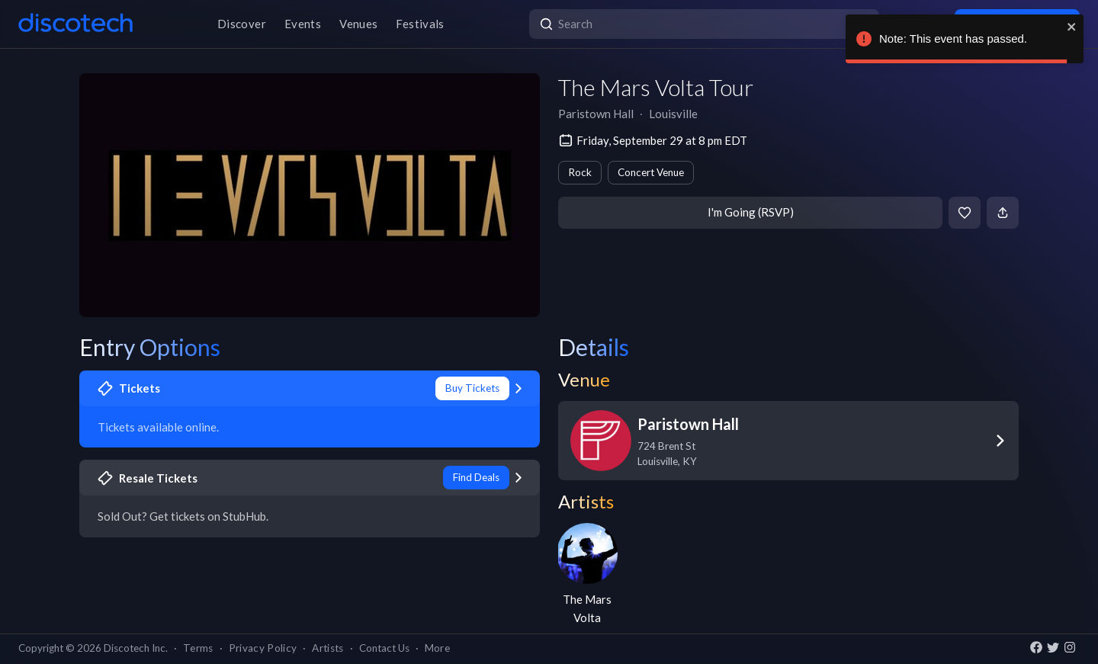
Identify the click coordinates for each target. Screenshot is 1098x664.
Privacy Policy (263, 648)
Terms (198, 648)
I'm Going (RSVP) (751, 212)
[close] (1072, 27)
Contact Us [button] (384, 648)
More (437, 648)
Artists (327, 648)
